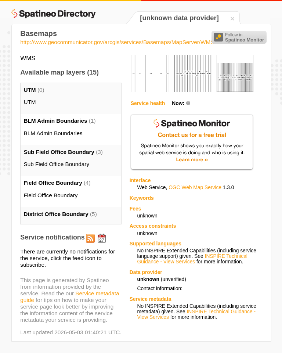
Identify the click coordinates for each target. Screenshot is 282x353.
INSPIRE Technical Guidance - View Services (192, 258)
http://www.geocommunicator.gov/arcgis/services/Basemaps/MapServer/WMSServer (125, 42)
